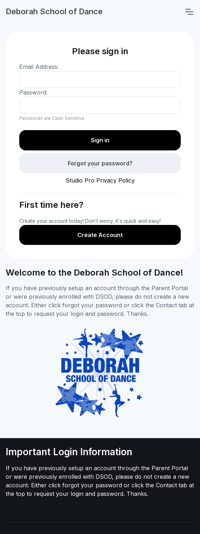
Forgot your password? (100, 163)
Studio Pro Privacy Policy (100, 180)
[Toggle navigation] (189, 11)
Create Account (100, 234)
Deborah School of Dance (54, 11)
